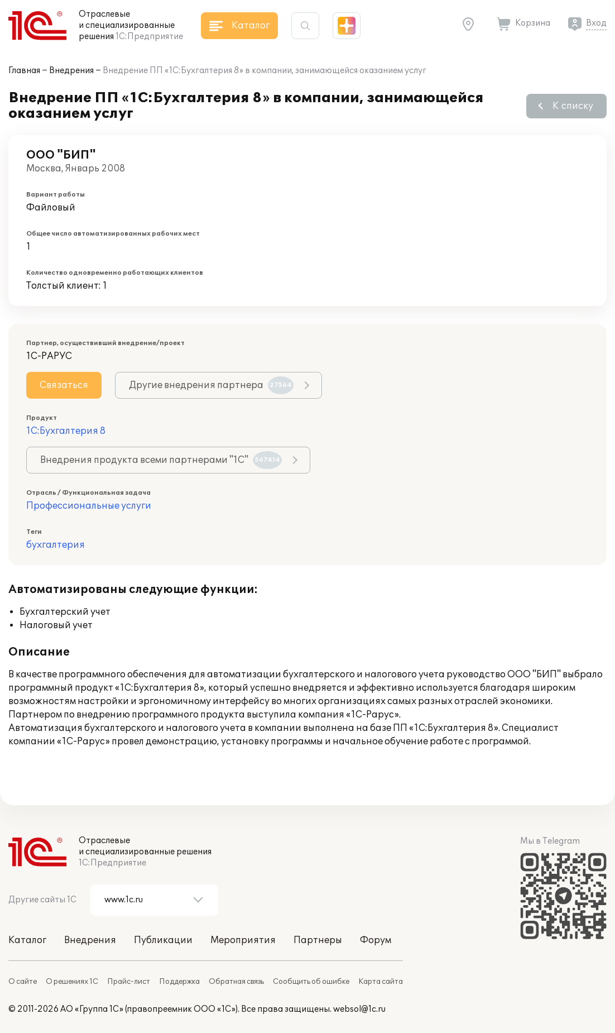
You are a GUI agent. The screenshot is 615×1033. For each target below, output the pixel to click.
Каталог (27, 940)
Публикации (163, 940)
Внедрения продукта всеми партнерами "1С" (161, 460)
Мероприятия (243, 940)
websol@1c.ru (359, 1009)
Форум (375, 940)
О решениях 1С (72, 981)
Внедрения (71, 70)
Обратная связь (236, 981)
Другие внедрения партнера (211, 385)
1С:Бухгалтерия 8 (65, 431)
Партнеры (318, 940)
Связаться (64, 385)
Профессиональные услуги (88, 505)
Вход (596, 23)
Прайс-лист (128, 981)
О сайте (22, 981)
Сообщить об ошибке (311, 981)
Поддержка (179, 981)
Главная (24, 70)
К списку (572, 106)
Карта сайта (380, 981)
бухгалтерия (55, 545)
